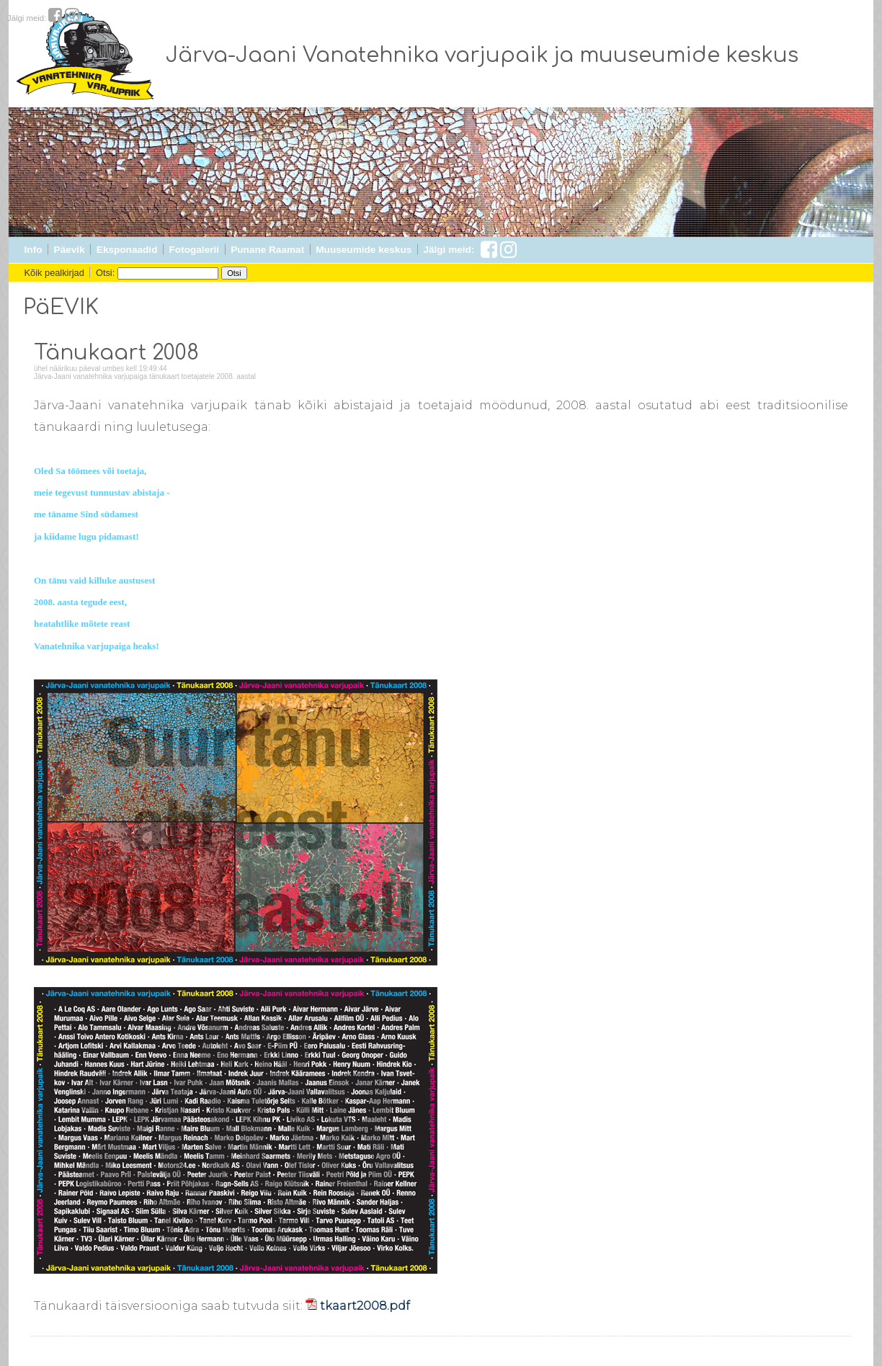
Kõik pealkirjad (54, 272)
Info (33, 249)
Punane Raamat (267, 249)
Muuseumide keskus (363, 249)
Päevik (69, 249)
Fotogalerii (194, 249)
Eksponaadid (127, 249)
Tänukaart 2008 (116, 353)
